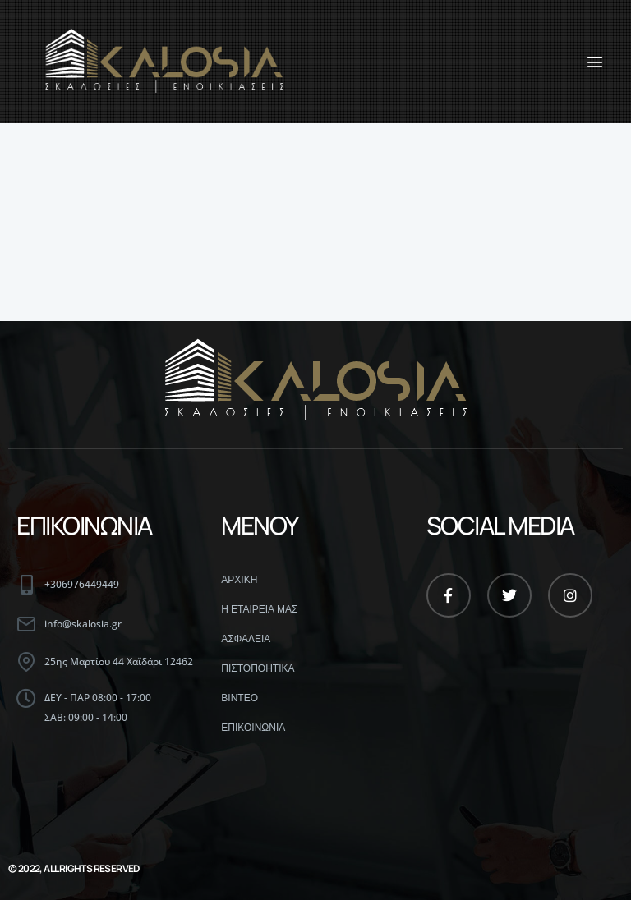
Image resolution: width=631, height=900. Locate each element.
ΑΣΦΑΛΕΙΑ (245, 639)
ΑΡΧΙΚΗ (239, 579)
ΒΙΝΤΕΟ (239, 698)
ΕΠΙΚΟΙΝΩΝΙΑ (253, 727)
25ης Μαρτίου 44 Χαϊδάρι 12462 (118, 661)
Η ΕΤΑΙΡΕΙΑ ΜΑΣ (259, 609)
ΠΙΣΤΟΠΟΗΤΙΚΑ (257, 668)
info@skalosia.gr (83, 624)
